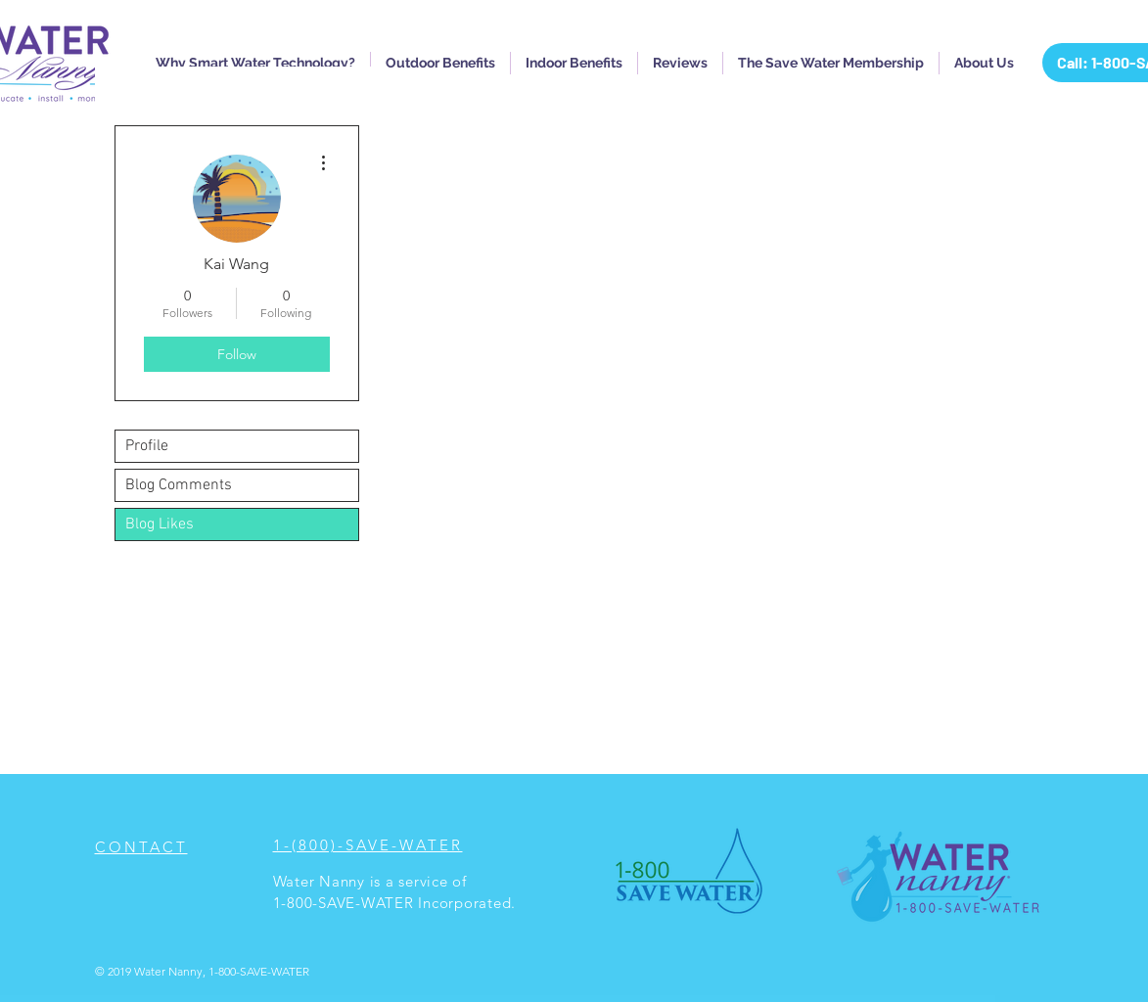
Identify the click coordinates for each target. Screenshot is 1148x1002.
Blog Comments (178, 485)
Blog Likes (159, 524)
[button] (255, 63)
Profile (146, 446)
